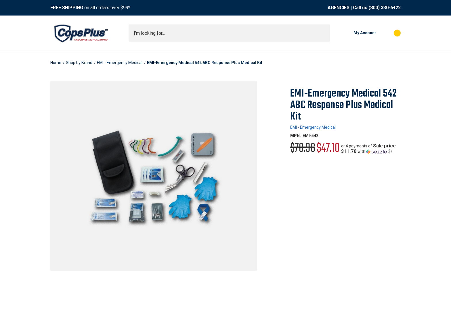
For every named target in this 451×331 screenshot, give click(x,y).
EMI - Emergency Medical (313, 127)
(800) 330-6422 (384, 7)
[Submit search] (323, 33)
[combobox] (229, 33)
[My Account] (356, 33)
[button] (371, 148)
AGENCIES (338, 7)
